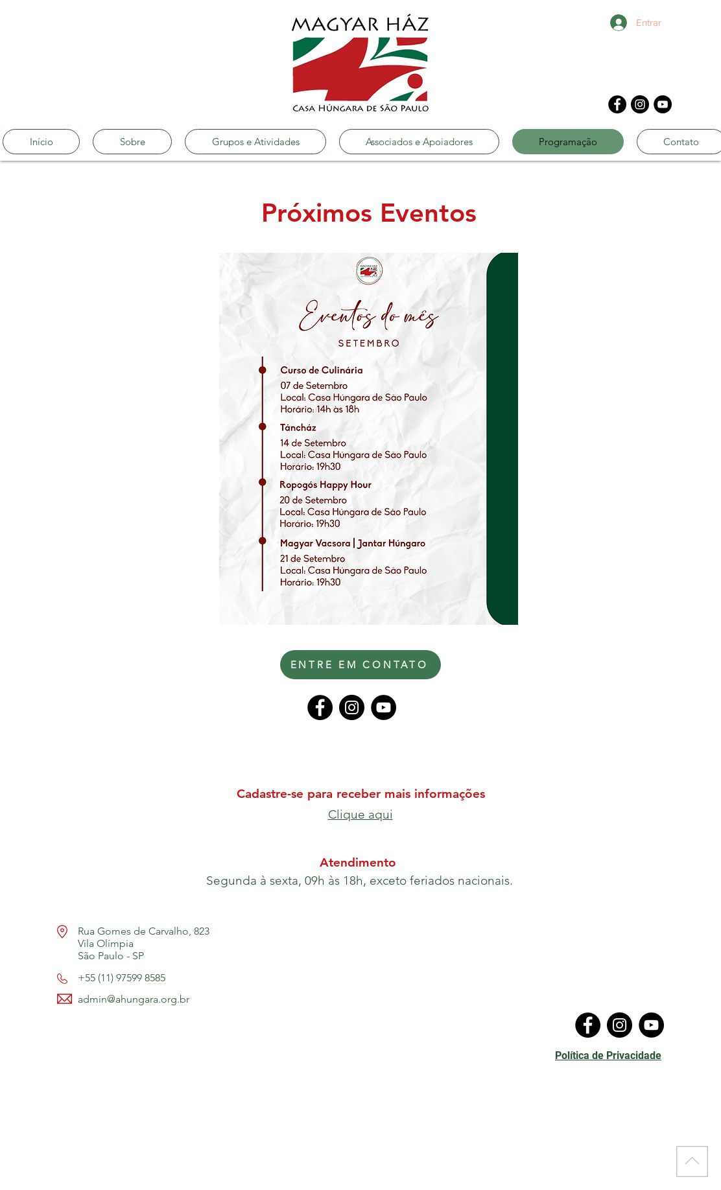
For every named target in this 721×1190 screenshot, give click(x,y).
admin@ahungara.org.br (133, 999)
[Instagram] (640, 104)
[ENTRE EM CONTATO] (360, 664)
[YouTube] (663, 104)
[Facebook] (617, 104)
